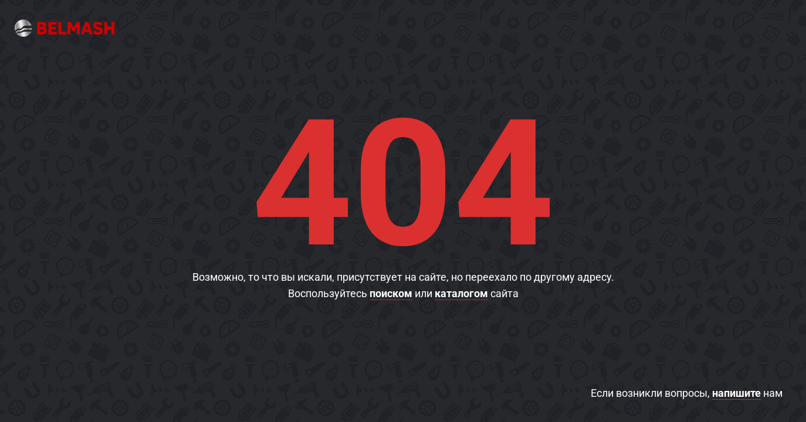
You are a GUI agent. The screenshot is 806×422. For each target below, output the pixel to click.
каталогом (461, 293)
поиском (391, 293)
